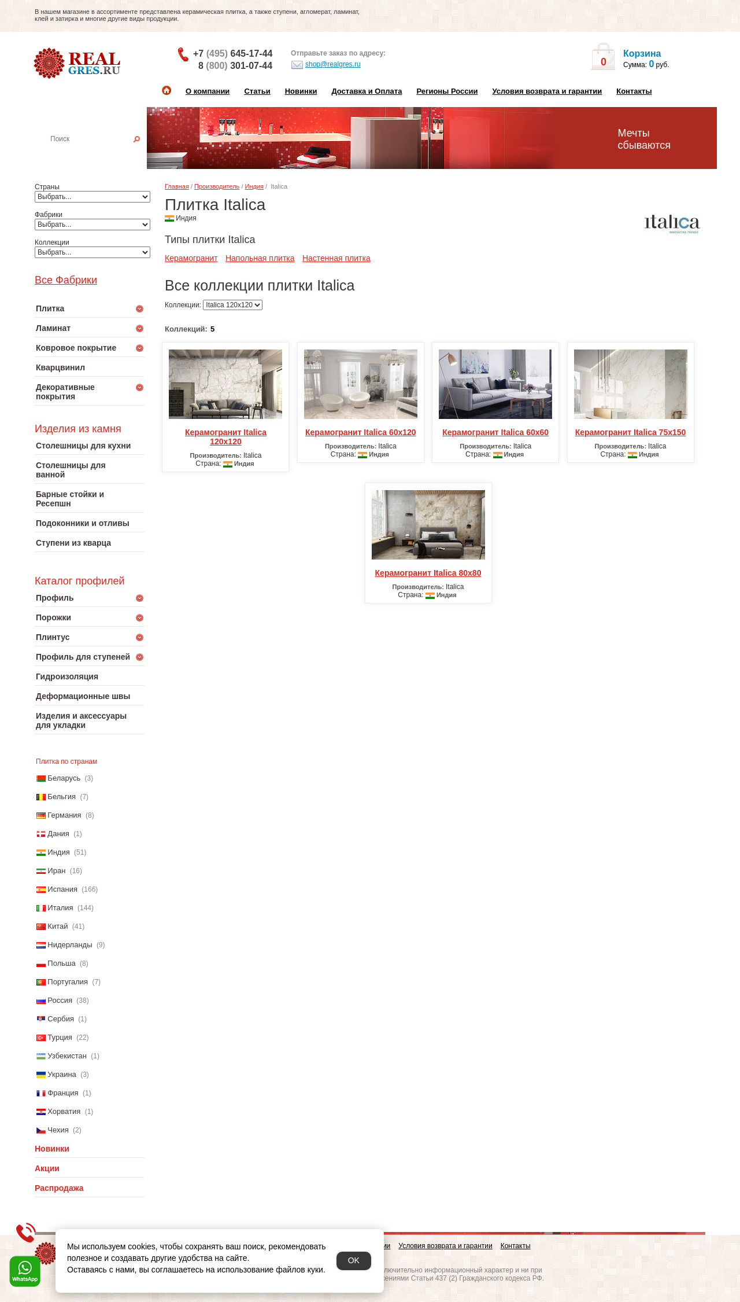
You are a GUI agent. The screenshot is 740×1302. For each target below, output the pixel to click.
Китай (57, 926)
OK (354, 1260)
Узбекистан (67, 1055)
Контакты (634, 91)
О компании (208, 91)
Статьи (257, 91)
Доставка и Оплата (366, 91)
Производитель (216, 186)
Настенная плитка (102, 155)
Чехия (57, 1130)
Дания (58, 833)
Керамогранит (191, 258)
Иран (56, 870)
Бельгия (61, 796)
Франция (62, 1092)
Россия (59, 1000)
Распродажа (59, 1188)
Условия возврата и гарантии (547, 91)
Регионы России (447, 91)
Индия (58, 852)
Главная (177, 186)
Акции (47, 1168)
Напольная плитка (260, 258)
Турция (59, 1037)
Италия (60, 907)
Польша (61, 963)
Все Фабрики (66, 280)
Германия (64, 815)
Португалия (67, 981)
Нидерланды (69, 944)
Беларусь (63, 778)
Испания (62, 889)
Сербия (60, 1018)
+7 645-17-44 (232, 53)
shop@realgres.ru (326, 64)
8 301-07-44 (235, 66)
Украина (61, 1074)
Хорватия (63, 1111)
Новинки (301, 91)
